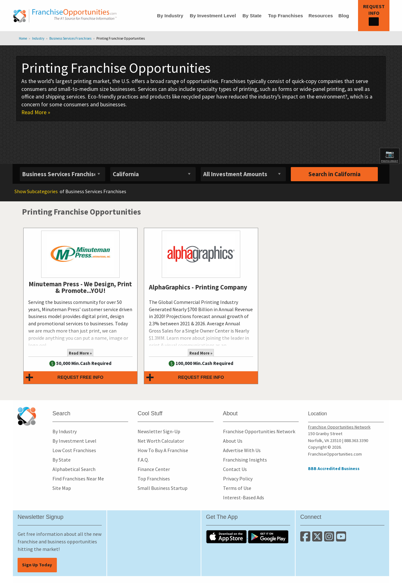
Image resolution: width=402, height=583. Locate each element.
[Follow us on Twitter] (318, 539)
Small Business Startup (162, 488)
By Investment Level (213, 15)
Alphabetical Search (73, 469)
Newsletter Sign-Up (159, 431)
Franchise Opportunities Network (259, 431)
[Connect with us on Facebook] (306, 539)
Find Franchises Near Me (78, 478)
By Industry (170, 15)
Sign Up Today (37, 565)
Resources (320, 15)
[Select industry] (62, 174)
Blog (343, 15)
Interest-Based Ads (243, 497)
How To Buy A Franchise (163, 450)
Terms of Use (237, 488)
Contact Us (235, 469)
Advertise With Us (242, 450)
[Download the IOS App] (227, 536)
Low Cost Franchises (74, 450)
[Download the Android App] (268, 536)
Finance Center (154, 469)
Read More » (35, 112)
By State (252, 15)
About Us (232, 441)
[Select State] (153, 174)
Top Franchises (285, 15)
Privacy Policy (238, 478)
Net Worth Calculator (161, 441)
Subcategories (36, 191)
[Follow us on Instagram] (330, 539)
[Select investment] (243, 174)
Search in (334, 174)
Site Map (61, 488)
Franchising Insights (245, 460)
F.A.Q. (143, 460)
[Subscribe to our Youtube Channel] (341, 539)
